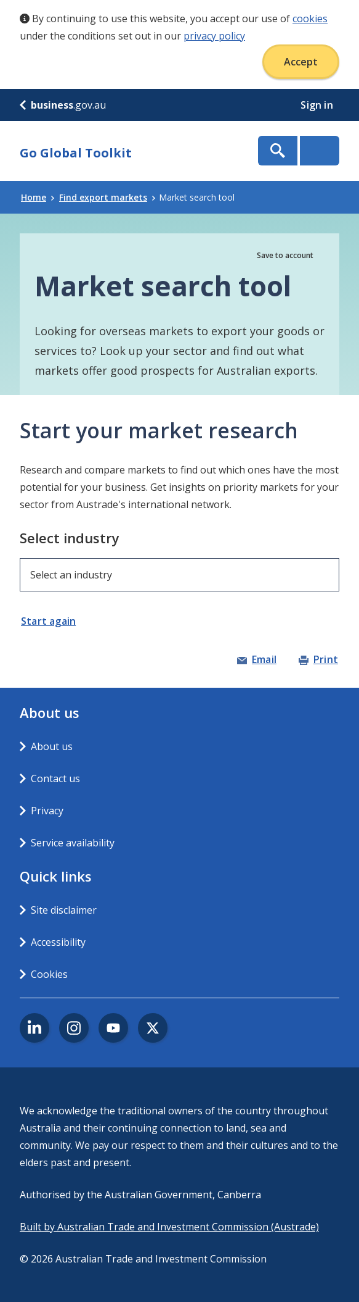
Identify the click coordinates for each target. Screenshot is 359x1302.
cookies (310, 18)
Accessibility (58, 942)
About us (52, 746)
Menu (319, 150)
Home (37, 197)
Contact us (55, 778)
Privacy (47, 810)
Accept (301, 62)
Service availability (73, 842)
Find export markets (107, 197)
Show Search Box (277, 150)
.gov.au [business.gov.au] (63, 105)
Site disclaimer (64, 910)
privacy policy (214, 36)
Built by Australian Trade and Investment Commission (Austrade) (169, 1226)
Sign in (318, 105)
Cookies (49, 974)
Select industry (69, 537)
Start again (48, 621)
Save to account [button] (285, 255)
